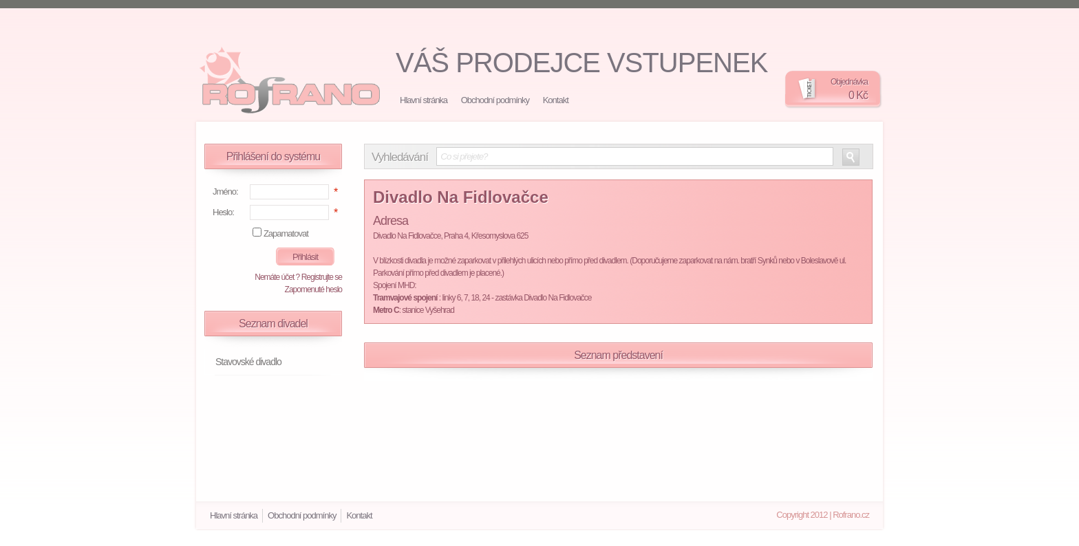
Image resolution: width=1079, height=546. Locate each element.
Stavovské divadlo (248, 361)
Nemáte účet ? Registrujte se (298, 277)
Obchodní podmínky (495, 100)
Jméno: (225, 191)
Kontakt (555, 100)
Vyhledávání (400, 157)
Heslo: (223, 212)
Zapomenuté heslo (313, 289)
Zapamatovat (286, 233)
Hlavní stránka (423, 100)
